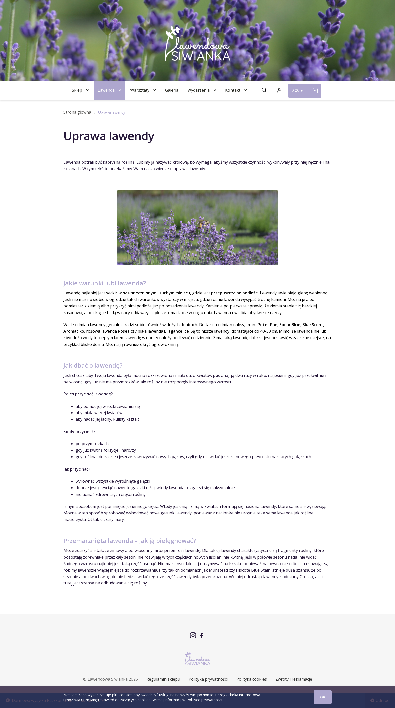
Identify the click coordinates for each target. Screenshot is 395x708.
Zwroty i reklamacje (293, 679)
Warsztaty (139, 90)
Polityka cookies (251, 679)
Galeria (171, 90)
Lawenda (106, 90)
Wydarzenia (198, 90)
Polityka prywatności (208, 679)
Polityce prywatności (204, 699)
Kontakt (232, 90)
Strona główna (77, 112)
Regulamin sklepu (163, 679)
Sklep (77, 90)
